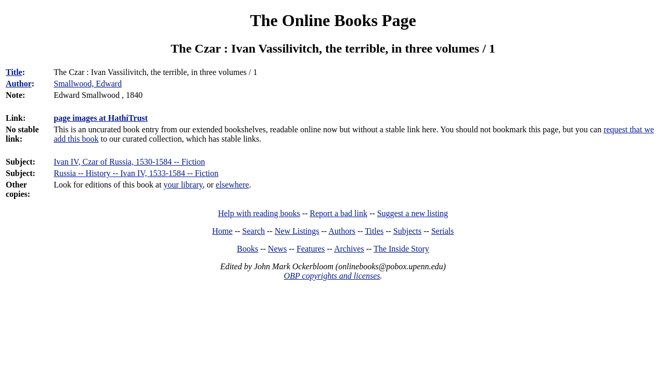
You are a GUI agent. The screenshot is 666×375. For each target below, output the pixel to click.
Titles (374, 231)
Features (311, 248)
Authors (341, 231)
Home (222, 231)
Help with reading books (259, 213)
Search (253, 231)
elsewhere (232, 184)
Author (19, 83)
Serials (442, 231)
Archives (349, 248)
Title (14, 72)
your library (182, 184)
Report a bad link (338, 213)
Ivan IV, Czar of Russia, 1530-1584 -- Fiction (129, 161)
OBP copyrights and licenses (332, 275)
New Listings (297, 231)
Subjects (407, 231)
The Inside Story (401, 248)
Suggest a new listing (412, 213)
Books (247, 248)
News (277, 248)
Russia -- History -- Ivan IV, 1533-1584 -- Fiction (136, 173)
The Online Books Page (333, 20)
